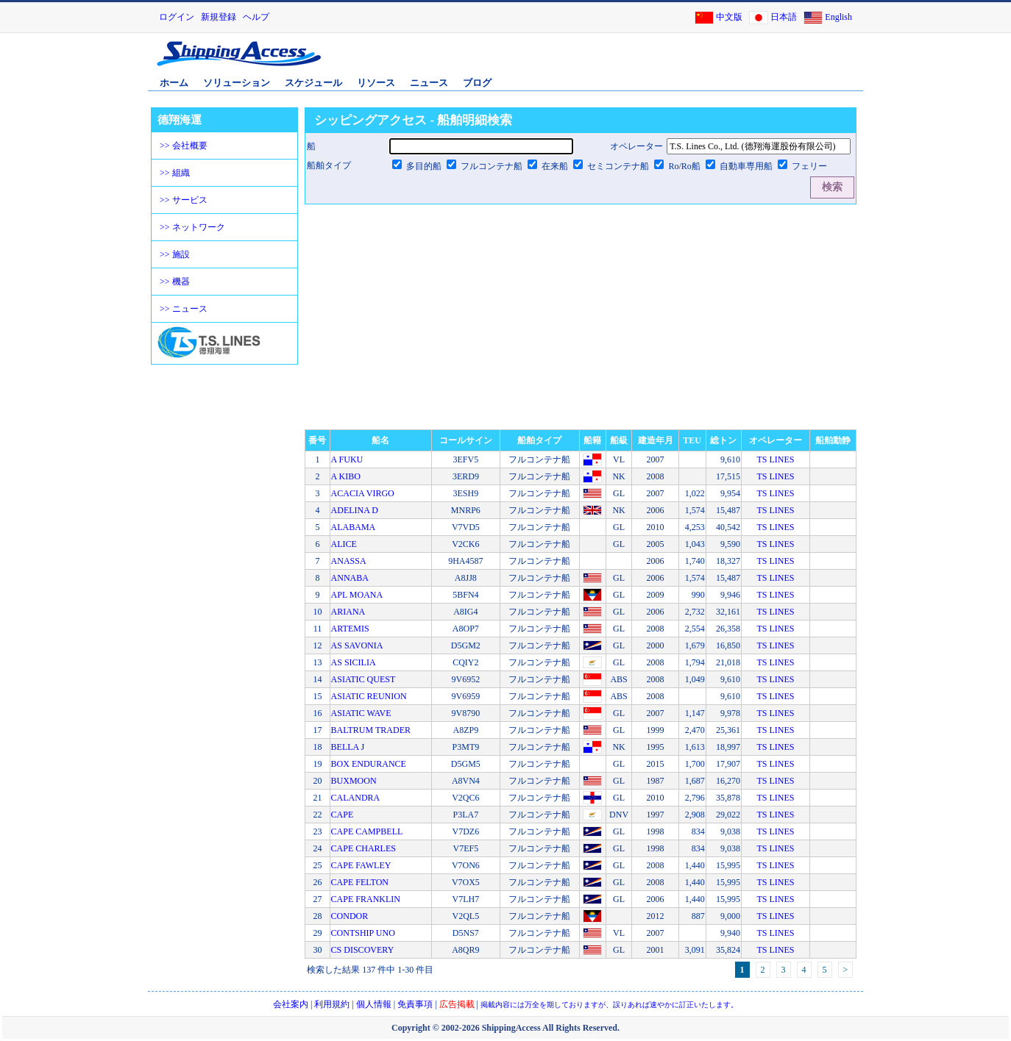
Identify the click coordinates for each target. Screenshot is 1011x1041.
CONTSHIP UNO (363, 933)
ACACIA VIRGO (362, 493)
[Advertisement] (689, 61)
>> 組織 (175, 173)
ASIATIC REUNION (369, 696)
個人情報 (373, 1004)
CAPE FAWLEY (361, 865)
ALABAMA (353, 527)
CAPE (342, 814)
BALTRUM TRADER (371, 730)
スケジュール (313, 82)
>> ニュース (183, 309)
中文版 (729, 17)
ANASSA (348, 561)
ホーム (174, 82)
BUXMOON (354, 781)
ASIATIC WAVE (361, 713)
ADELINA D (354, 510)
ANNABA (350, 578)
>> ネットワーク (192, 227)
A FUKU (347, 459)
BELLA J (348, 747)
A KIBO (346, 476)
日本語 (783, 17)
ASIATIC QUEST (363, 679)
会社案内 (290, 1004)
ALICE (344, 544)
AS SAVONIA (357, 645)
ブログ (477, 82)
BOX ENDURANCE (368, 764)
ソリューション (236, 82)
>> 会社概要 (183, 145)
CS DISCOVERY (362, 950)
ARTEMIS (350, 628)
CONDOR (350, 916)
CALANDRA (355, 798)
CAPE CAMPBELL (367, 831)
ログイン (176, 17)
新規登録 (218, 17)
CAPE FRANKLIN (365, 899)
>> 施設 (175, 254)
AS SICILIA (353, 662)
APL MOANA (357, 595)
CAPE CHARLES (363, 848)
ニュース (429, 82)
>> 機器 (175, 281)
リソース (376, 82)
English (838, 17)
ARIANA (348, 612)
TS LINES (775, 459)
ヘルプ (256, 17)
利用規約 (332, 1004)
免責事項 (415, 1004)
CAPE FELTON (360, 882)
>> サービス (183, 200)
